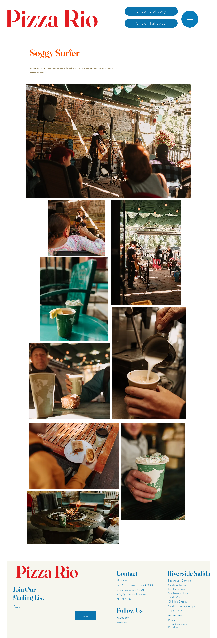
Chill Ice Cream (177, 601)
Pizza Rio (51, 18)
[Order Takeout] (151, 23)
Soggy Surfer (175, 610)
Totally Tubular (176, 589)
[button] (190, 19)
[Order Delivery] (151, 11)
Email (17, 607)
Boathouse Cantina (179, 580)
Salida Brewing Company (183, 606)
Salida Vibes (175, 597)
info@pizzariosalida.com (131, 594)
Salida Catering (177, 585)
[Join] (85, 615)
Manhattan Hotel (178, 593)
